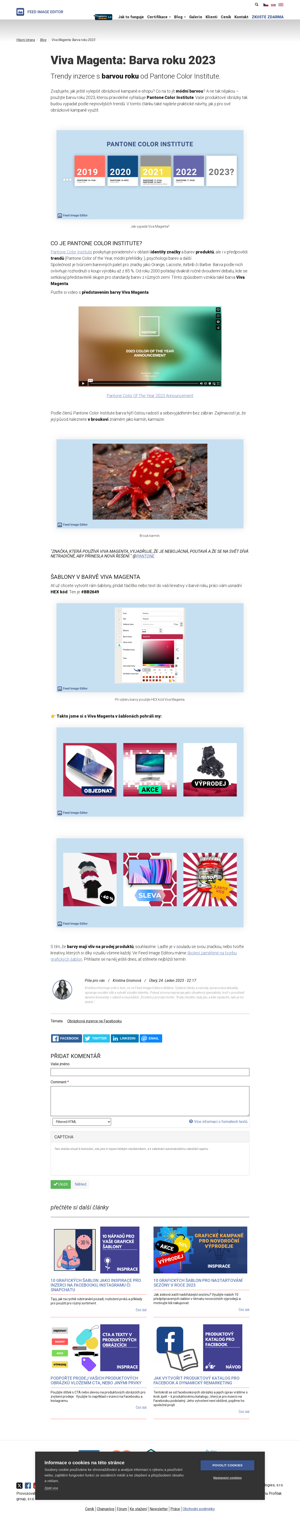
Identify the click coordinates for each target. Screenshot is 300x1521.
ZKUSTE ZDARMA (268, 17)
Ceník (226, 17)
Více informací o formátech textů (218, 1121)
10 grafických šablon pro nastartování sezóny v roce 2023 (198, 1283)
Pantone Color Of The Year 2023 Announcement (150, 395)
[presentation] (90, 1162)
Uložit (61, 1184)
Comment (60, 1082)
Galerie (195, 17)
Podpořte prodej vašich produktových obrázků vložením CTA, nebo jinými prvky (96, 1380)
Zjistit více (51, 1488)
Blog (180, 17)
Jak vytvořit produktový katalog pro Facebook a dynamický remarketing (197, 1380)
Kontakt (241, 17)
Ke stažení (138, 1509)
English (281, 4)
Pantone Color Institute (71, 251)
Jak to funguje (131, 17)
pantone (145, 555)
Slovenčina (273, 4)
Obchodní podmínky (199, 1509)
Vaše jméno (60, 1064)
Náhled (80, 1184)
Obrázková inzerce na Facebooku (94, 1021)
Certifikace (159, 17)
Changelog (105, 1509)
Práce (175, 1509)
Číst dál (141, 1310)
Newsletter (159, 1509)
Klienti (212, 17)
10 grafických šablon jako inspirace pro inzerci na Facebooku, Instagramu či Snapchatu (96, 1285)
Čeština (266, 4)
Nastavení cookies (227, 1478)
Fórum (122, 1509)
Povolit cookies (228, 1465)
